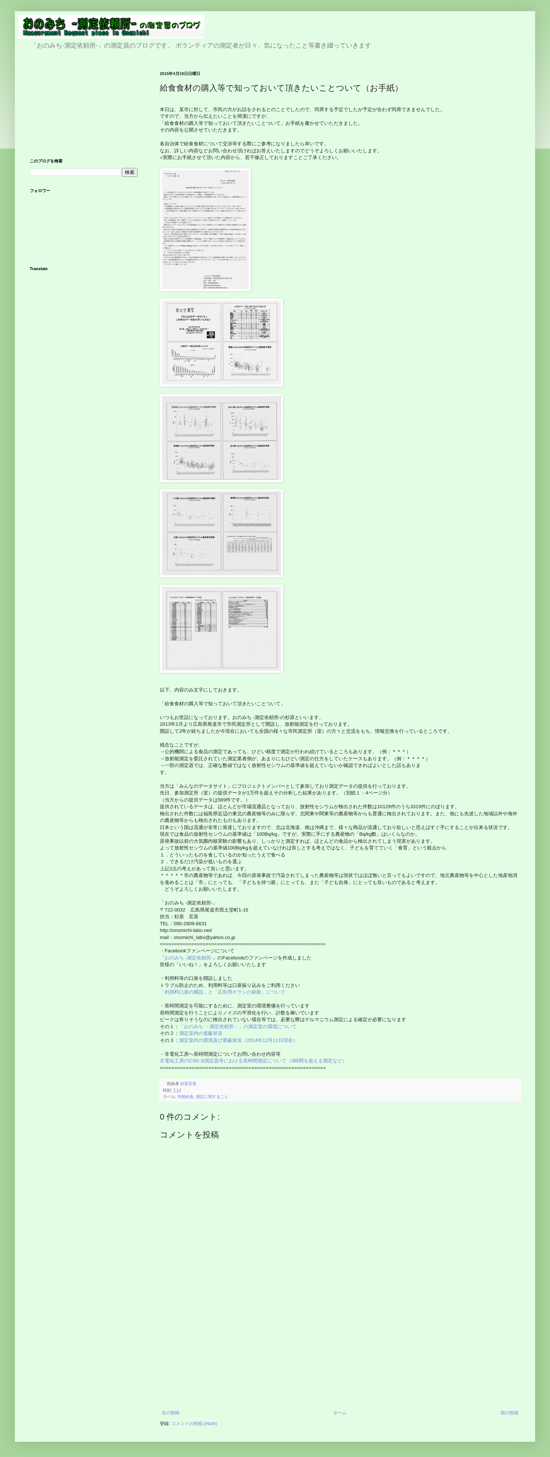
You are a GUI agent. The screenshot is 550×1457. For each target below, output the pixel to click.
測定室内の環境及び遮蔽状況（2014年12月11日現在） (238, 1040)
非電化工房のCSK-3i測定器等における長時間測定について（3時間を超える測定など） (254, 1060)
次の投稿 (170, 1412)
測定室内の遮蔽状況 (201, 1033)
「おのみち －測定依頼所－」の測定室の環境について (238, 1026)
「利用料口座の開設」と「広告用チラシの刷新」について (222, 992)
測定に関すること (212, 1096)
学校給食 (185, 1096)
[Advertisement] (340, 1354)
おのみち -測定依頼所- (189, 958)
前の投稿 (509, 1412)
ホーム (340, 1412)
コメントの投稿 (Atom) (194, 1423)
